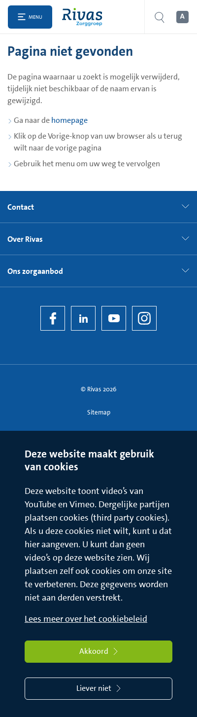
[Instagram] (144, 318)
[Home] (84, 17)
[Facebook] (52, 318)
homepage (69, 120)
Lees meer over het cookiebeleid (86, 619)
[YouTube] (113, 318)
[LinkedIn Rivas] (83, 318)
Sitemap (98, 412)
